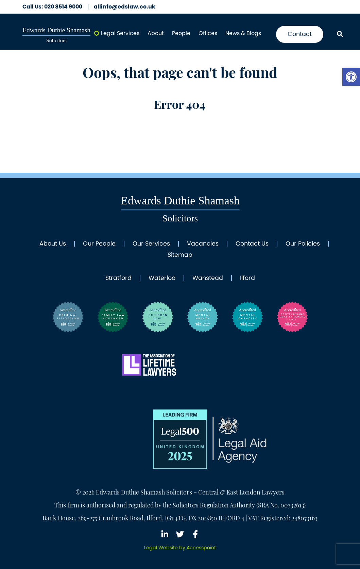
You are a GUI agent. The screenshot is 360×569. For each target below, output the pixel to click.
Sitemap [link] (180, 255)
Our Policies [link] (303, 244)
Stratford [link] (118, 278)
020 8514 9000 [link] (52, 7)
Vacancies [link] (203, 244)
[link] (351, 77)
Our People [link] (99, 244)
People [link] (181, 33)
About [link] (156, 33)
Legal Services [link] (120, 33)
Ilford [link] (247, 278)
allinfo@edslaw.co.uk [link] (124, 7)
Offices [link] (208, 33)
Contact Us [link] (252, 244)
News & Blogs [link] (243, 33)
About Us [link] (52, 244)
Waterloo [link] (162, 278)
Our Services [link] (151, 244)
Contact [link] (300, 34)
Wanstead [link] (207, 278)
